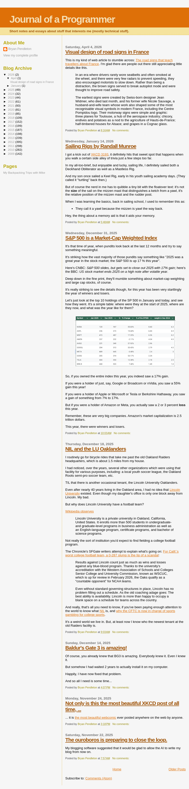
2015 (11, 129)
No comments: (121, 130)
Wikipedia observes (79, 511)
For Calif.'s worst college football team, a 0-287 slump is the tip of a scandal (122, 553)
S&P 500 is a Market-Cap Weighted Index (111, 238)
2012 (11, 141)
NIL (102, 611)
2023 (11, 97)
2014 (11, 133)
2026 (11, 74)
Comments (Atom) (98, 778)
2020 (11, 109)
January (16, 85)
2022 (11, 101)
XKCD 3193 (100, 154)
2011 (11, 145)
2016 (11, 125)
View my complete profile (20, 55)
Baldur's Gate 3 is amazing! (96, 648)
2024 (11, 93)
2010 (11, 149)
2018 (11, 117)
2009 (11, 153)
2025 (11, 89)
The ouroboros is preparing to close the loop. (116, 740)
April (14, 78)
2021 (11, 105)
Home (117, 769)
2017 (11, 121)
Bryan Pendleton (19, 49)
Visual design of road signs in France (107, 52)
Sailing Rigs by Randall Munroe (100, 146)
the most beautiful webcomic (95, 717)
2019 (11, 113)
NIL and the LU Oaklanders (95, 449)
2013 (11, 137)
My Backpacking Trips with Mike (24, 172)
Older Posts (177, 769)
